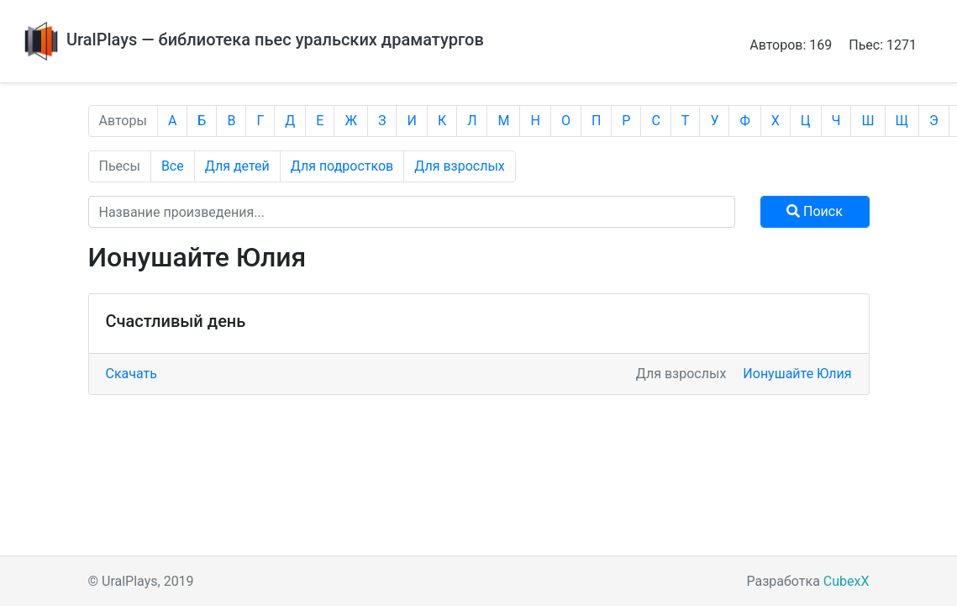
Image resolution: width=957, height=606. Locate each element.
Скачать (131, 374)
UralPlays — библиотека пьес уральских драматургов (252, 39)
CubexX (846, 581)
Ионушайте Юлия (797, 374)
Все (172, 166)
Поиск (814, 211)
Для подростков (342, 166)
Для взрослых (459, 166)
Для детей (237, 166)
